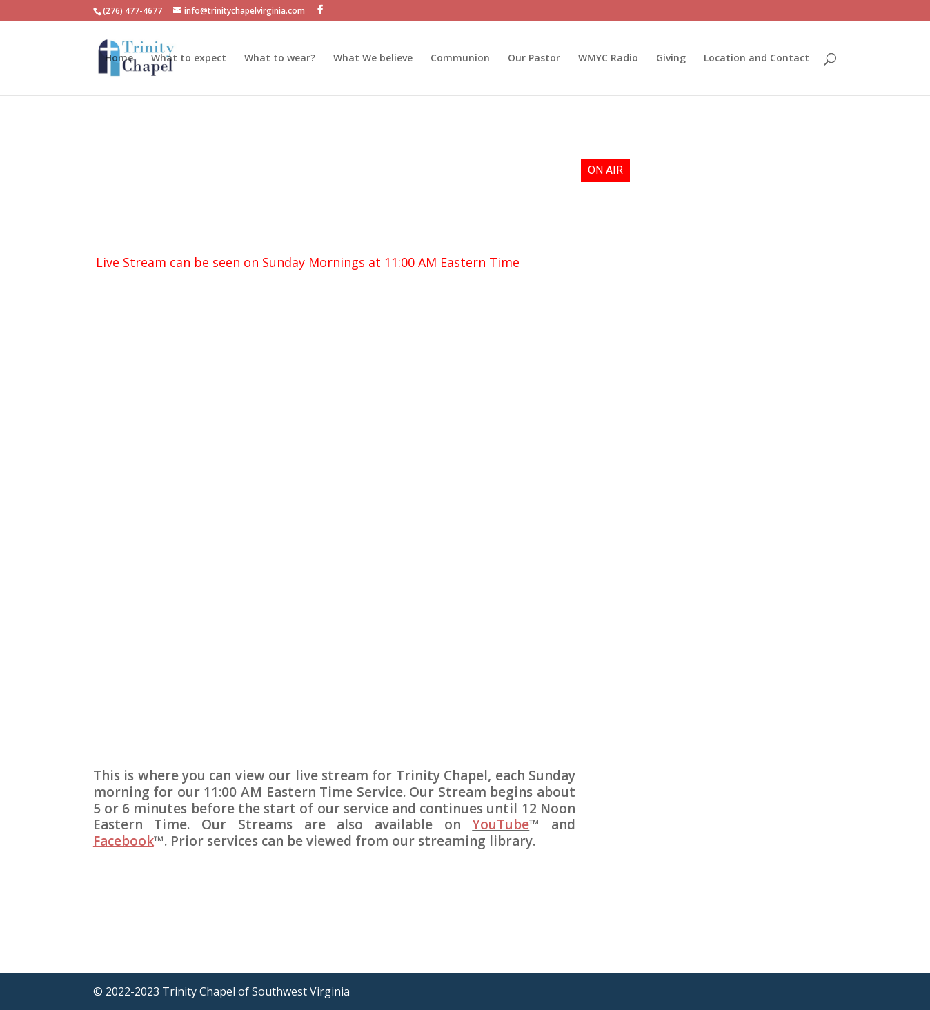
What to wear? (279, 58)
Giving (671, 58)
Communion (460, 58)
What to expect (188, 58)
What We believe (373, 58)
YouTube (500, 824)
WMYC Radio (608, 58)
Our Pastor (534, 58)
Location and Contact (756, 58)
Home (119, 58)
